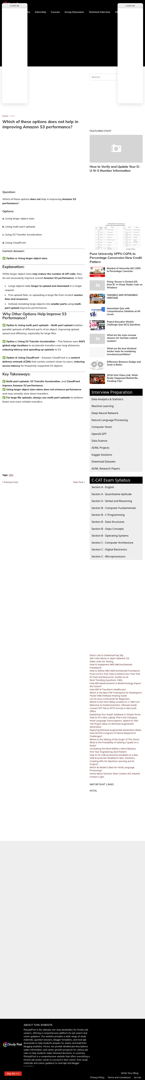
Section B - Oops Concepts (108, 527)
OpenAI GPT (99, 432)
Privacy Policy (97, 1075)
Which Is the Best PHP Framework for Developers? (116, 690)
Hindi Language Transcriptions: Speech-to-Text (114, 719)
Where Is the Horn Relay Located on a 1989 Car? (115, 700)
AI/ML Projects (100, 446)
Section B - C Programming (108, 513)
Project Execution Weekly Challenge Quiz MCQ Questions (123, 321)
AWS (12, 116)
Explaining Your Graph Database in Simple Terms (115, 712)
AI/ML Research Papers (106, 467)
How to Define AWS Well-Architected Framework (115, 669)
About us (66, 1075)
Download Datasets (103, 460)
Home (5, 116)
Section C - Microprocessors (108, 555)
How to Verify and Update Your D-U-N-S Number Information (115, 168)
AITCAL (93, 788)
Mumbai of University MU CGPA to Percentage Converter (124, 268)
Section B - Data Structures (108, 520)
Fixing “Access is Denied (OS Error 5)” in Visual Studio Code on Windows (124, 283)
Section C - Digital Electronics (109, 548)
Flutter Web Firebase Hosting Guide (108, 694)
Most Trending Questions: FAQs (106, 678)
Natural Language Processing (110, 418)
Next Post (78, 482)
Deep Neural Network (105, 411)
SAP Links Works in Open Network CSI (109, 656)
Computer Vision (102, 425)
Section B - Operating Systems (110, 534)
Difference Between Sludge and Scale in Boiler (124, 362)
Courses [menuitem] (55, 12)
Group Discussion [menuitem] (74, 12)
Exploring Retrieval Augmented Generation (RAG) (115, 728)
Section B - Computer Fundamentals (114, 506)
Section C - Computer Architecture (112, 541)
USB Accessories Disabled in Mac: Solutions (112, 756)
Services (108, 771)
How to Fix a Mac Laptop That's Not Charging (113, 715)
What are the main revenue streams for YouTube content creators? (122, 336)
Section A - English (103, 485)
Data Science (99, 439)
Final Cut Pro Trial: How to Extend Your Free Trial (115, 672)
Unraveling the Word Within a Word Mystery (113, 747)
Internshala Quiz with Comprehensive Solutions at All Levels (123, 309)
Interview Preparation (112, 390)
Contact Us (80, 1075)
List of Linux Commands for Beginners (110, 697)
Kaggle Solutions (102, 453)
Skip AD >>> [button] (14, 1072)
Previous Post (11, 482)
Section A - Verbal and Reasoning (112, 499)
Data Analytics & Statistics (107, 397)
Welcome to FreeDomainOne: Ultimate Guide (113, 703)
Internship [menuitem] (40, 12)
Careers (123, 771)
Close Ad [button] (14, 5)
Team (115, 771)
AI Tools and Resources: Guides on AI (109, 675)
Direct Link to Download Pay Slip (106, 653)
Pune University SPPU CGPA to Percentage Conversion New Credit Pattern (114, 256)
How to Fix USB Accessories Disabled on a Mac (114, 753)
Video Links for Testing (101, 659)
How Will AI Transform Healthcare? (108, 687)
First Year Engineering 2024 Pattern (108, 750)
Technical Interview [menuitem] (99, 12)
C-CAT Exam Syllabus (111, 478)
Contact (94, 774)
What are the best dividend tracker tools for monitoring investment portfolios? (121, 349)
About (100, 771)
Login (101, 774)
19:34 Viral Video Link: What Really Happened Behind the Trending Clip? (122, 376)
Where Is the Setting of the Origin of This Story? (114, 737)
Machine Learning (103, 404)
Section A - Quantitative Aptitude (112, 492)
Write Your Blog (129, 1073)
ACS (129, 771)
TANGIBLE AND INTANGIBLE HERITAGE (122, 295)
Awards (136, 771)
